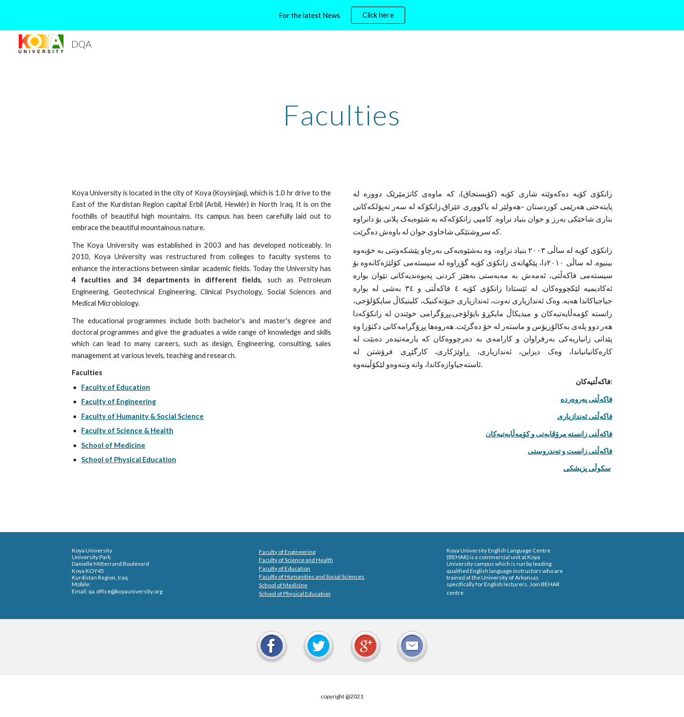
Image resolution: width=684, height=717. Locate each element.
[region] (342, 15)
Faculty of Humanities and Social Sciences (311, 576)
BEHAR (457, 557)
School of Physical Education (295, 593)
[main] (342, 114)
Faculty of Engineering (287, 551)
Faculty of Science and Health (296, 559)
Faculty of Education (284, 568)
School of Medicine (283, 585)
